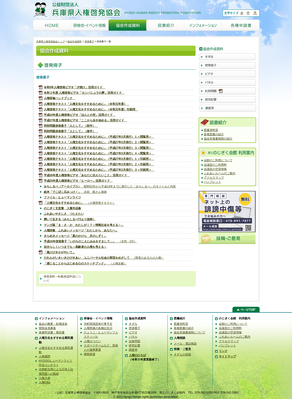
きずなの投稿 (182, 354)
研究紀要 (134, 345)
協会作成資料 (74, 41)
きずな (133, 324)
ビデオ (133, 332)
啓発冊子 (89, 41)
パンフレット (212, 182)
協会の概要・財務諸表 (53, 324)
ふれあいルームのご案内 (219, 173)
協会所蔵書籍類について (189, 332)
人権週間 (44, 356)
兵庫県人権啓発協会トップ (50, 41)
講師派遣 (89, 354)
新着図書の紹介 (214, 134)
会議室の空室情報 (215, 169)
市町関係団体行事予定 (98, 324)
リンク (223, 351)
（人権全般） (85, 263)
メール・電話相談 (185, 343)
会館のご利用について (218, 160)
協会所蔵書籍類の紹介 (218, 138)
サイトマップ (227, 356)
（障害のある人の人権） (104, 257)
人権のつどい (92, 341)
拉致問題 (134, 341)
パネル (133, 336)
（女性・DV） (90, 241)
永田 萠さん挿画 (75, 192)
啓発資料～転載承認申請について (62, 278)
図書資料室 (211, 130)
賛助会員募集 (47, 328)
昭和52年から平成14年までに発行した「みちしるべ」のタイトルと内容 (110, 186)
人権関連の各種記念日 (98, 328)
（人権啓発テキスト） (79, 202)
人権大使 (44, 378)
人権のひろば (137, 355)
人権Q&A (45, 382)
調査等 (133, 349)
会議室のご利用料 (215, 164)
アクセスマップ (214, 177)
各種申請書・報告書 (52, 332)
